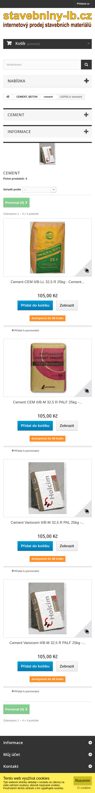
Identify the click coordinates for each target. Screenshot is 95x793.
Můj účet (11, 754)
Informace (19, 131)
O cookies (84, 788)
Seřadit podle (12, 189)
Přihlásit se (83, 3)
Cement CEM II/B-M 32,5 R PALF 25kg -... (47, 402)
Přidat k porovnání (26, 330)
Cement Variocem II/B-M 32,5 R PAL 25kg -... (47, 522)
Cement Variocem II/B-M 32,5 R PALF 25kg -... (48, 643)
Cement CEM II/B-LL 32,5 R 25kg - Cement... (47, 282)
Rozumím (82, 780)
